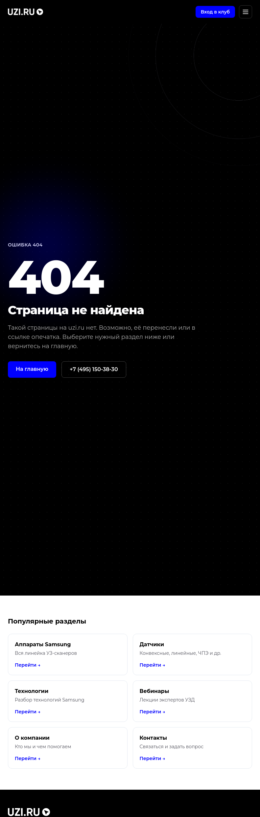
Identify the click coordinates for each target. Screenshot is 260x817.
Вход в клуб (215, 12)
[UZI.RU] (25, 12)
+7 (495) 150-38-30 (94, 369)
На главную (32, 369)
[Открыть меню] (245, 11)
